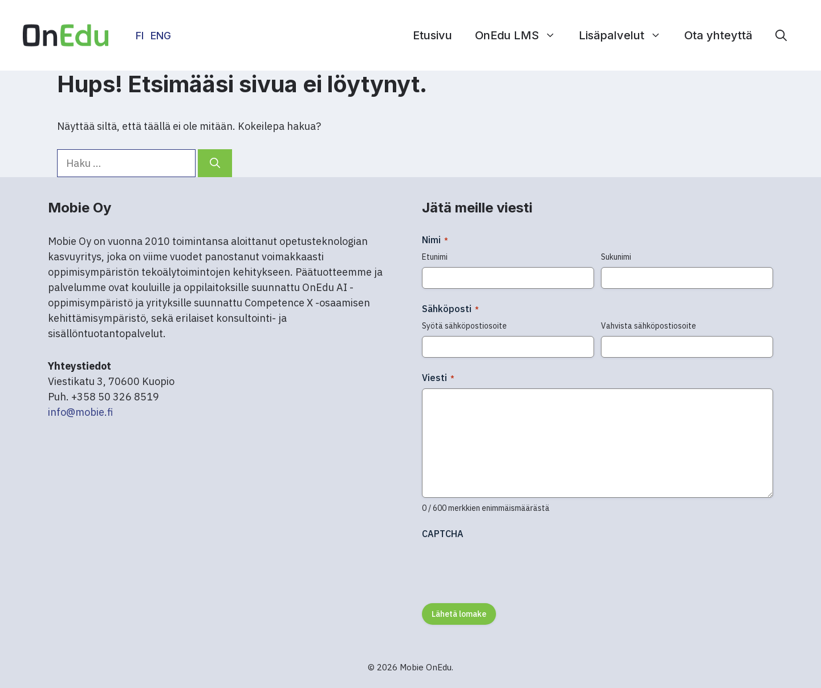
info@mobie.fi (80, 412)
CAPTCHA (443, 533)
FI (140, 36)
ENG (161, 36)
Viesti (438, 377)
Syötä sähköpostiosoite (464, 326)
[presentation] (508, 567)
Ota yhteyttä (718, 35)
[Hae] (215, 163)
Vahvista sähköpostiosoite (648, 326)
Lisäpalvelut (626, 35)
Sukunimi (616, 257)
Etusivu (432, 35)
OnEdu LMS (521, 35)
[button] (781, 35)
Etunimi (435, 257)
